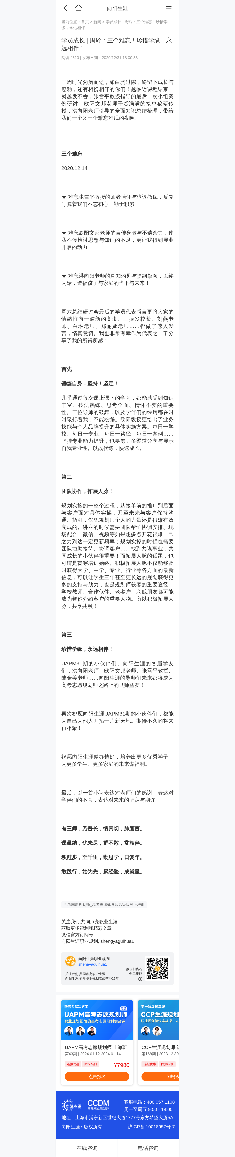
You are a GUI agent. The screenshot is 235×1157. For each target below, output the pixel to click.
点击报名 (97, 1076)
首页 (85, 22)
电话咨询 (148, 1148)
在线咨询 (87, 1148)
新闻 (97, 22)
